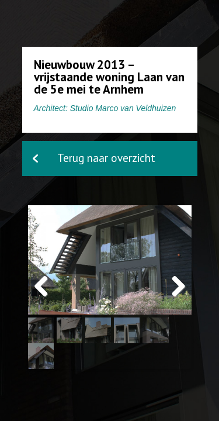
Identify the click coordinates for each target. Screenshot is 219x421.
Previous (45, 298)
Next (177, 298)
